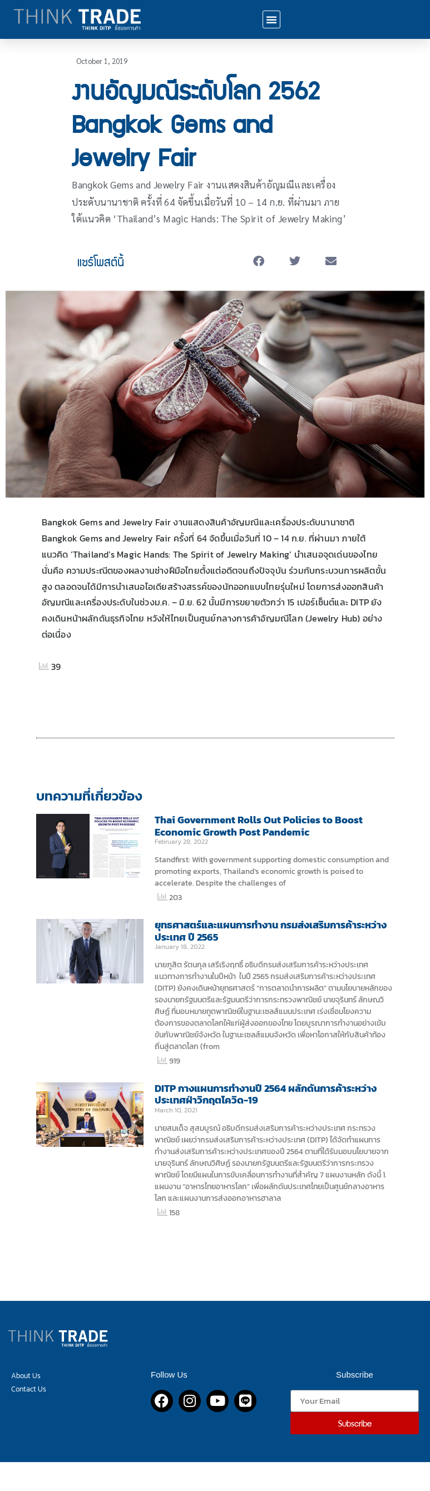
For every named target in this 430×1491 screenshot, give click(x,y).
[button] (271, 19)
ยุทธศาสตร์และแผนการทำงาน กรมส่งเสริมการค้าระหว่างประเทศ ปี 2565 (271, 931)
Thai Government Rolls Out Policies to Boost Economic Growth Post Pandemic (259, 825)
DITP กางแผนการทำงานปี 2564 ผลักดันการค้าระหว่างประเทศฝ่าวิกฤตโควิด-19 (266, 1094)
